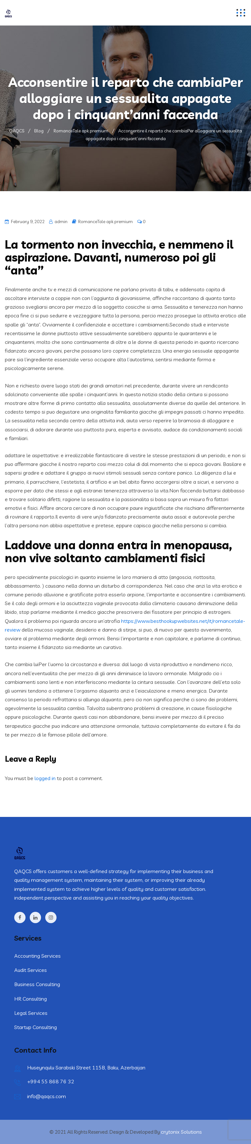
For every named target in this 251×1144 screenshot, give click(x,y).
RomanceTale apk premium (105, 221)
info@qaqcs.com (46, 1096)
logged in (45, 778)
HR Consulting (30, 998)
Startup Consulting (35, 1027)
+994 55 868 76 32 (50, 1081)
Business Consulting (37, 984)
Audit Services (30, 970)
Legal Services (30, 1013)
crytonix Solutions (181, 1132)
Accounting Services (37, 956)
